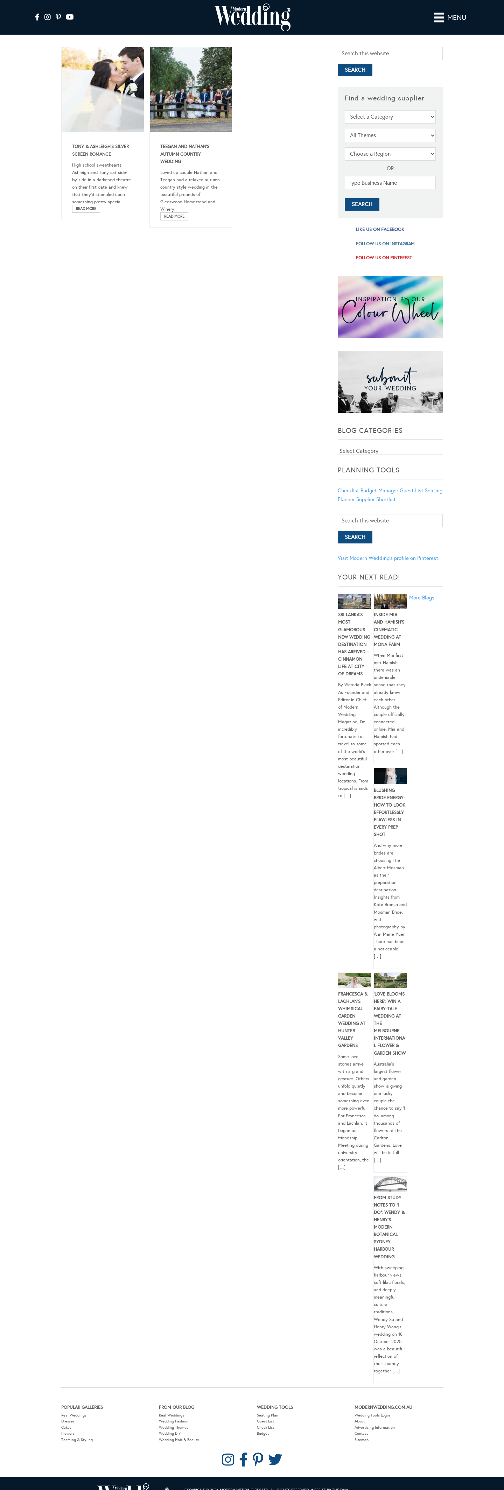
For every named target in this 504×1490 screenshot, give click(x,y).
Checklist (348, 490)
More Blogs (421, 598)
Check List (265, 1427)
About (360, 1421)
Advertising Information (375, 1427)
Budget (263, 1433)
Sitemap (362, 1440)
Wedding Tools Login (372, 1415)
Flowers (68, 1433)
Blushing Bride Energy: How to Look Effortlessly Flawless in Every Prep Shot (389, 813)
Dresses (68, 1421)
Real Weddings (73, 1415)
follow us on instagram (385, 244)
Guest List (412, 490)
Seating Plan (267, 1415)
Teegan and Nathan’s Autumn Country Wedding (184, 154)
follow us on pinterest (384, 258)
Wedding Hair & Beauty (179, 1440)
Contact (361, 1433)
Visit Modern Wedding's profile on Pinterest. (388, 558)
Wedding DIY (170, 1433)
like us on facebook (380, 229)
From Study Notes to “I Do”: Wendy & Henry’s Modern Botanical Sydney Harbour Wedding (389, 1227)
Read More (86, 208)
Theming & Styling (77, 1440)
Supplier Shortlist (376, 499)
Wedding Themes (173, 1427)
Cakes (66, 1427)
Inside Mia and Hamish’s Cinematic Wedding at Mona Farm (389, 629)
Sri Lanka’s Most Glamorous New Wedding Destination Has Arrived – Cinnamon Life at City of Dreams (354, 644)
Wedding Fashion (173, 1421)
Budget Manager (379, 490)
